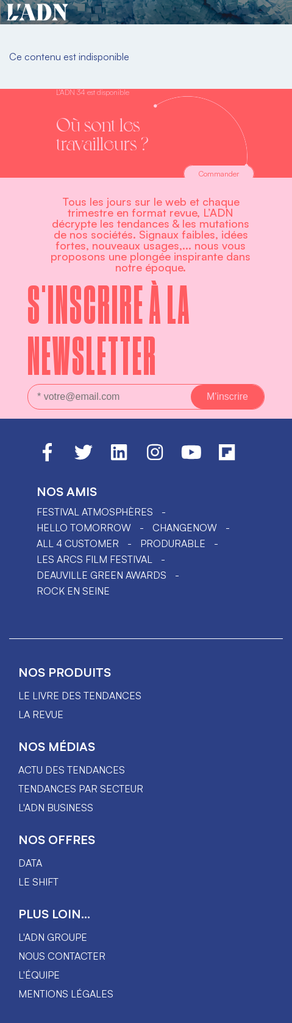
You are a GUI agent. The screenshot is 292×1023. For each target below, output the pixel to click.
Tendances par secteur (80, 789)
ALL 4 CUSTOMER (78, 543)
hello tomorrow (84, 528)
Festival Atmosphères (95, 512)
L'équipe (39, 975)
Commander (219, 173)
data (30, 863)
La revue (40, 714)
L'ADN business (55, 807)
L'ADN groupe (52, 937)
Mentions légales (65, 994)
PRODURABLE (172, 543)
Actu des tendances (71, 770)
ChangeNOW (184, 528)
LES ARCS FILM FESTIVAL (94, 559)
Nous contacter (61, 956)
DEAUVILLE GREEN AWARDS (101, 575)
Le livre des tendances (79, 696)
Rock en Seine (73, 591)
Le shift (38, 882)
